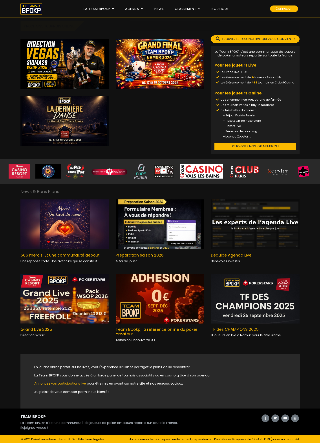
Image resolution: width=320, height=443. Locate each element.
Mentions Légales (91, 439)
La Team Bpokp (99, 9)
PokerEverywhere (43, 439)
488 (254, 82)
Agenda (134, 9)
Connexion (284, 8)
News (159, 9)
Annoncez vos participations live (60, 383)
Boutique (220, 9)
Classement (188, 9)
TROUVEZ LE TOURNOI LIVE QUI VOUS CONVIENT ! (255, 39)
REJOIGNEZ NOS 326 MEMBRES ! (255, 146)
